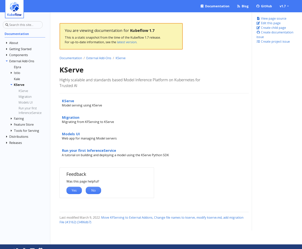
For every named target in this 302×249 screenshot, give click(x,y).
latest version (127, 42)
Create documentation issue (274, 34)
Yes (74, 190)
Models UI (71, 133)
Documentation (71, 58)
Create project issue (273, 41)
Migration (70, 117)
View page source (271, 18)
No (93, 190)
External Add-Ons (98, 58)
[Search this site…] (23, 24)
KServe (121, 58)
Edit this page (268, 23)
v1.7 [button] (283, 6)
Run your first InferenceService (89, 150)
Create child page (271, 28)
